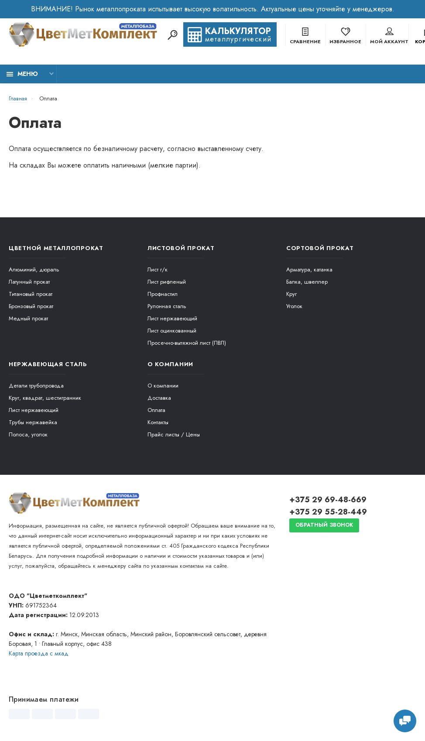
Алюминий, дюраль (34, 269)
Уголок (294, 306)
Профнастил (162, 294)
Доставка (159, 398)
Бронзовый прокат (31, 306)
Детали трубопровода (36, 385)
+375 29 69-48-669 (328, 499)
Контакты (157, 422)
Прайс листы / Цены (173, 434)
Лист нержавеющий (172, 318)
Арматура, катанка (309, 269)
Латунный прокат (29, 282)
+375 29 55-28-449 (328, 512)
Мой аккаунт (389, 36)
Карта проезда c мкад (39, 653)
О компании (162, 385)
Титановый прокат (30, 294)
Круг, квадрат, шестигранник (45, 398)
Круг (291, 294)
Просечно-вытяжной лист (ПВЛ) (186, 343)
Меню (22, 73)
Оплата (156, 410)
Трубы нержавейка (33, 422)
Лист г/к (157, 269)
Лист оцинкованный (171, 330)
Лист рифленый (166, 282)
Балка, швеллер (307, 282)
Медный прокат (28, 318)
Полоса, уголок (28, 434)
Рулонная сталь (166, 306)
